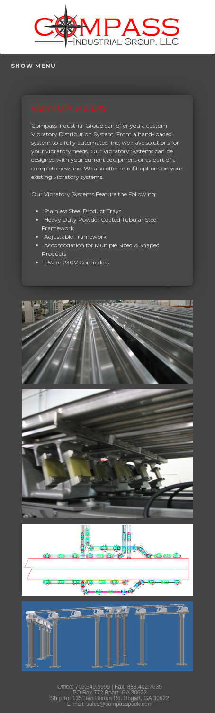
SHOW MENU (33, 65)
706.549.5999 (92, 687)
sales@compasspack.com (119, 704)
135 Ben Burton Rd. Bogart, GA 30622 (120, 698)
